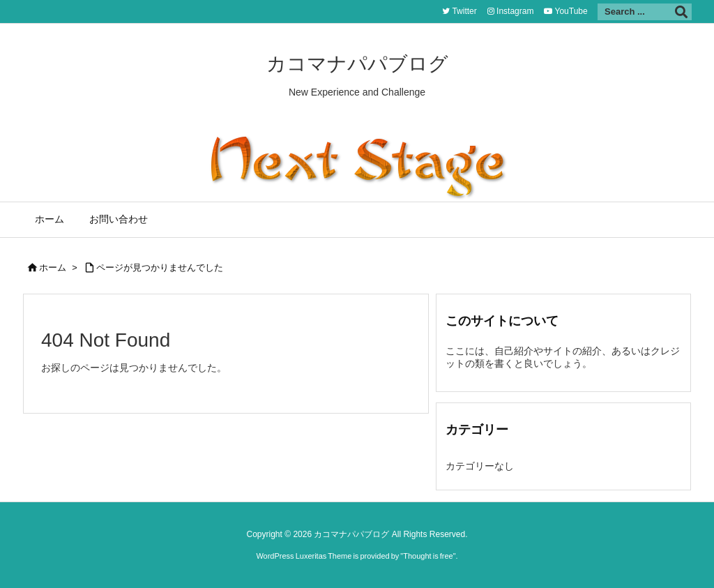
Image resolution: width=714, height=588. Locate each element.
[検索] (681, 11)
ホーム (52, 267)
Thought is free (428, 556)
